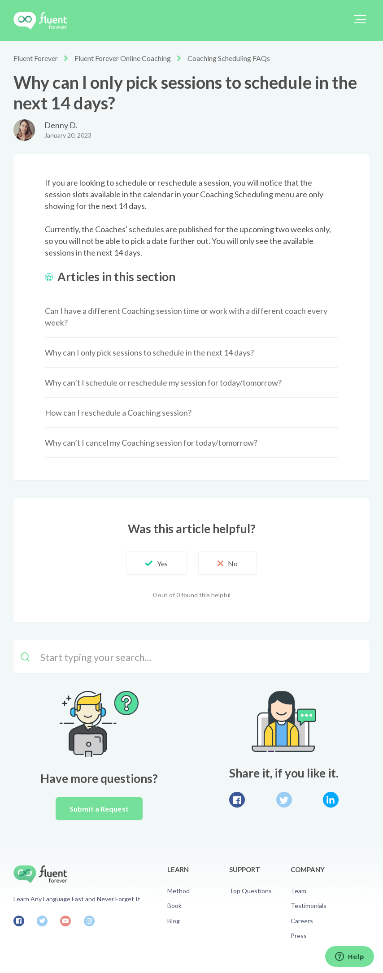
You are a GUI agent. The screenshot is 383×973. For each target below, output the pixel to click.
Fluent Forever (35, 58)
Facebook (237, 800)
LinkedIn (331, 800)
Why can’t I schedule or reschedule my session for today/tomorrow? (163, 382)
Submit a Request (99, 808)
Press (299, 935)
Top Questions (250, 891)
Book (174, 905)
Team (298, 891)
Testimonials (308, 905)
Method (178, 891)
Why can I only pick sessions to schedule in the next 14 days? (149, 352)
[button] (360, 19)
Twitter (284, 800)
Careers (302, 921)
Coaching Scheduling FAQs (228, 58)
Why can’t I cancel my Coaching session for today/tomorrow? (151, 442)
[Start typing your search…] (191, 656)
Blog (173, 921)
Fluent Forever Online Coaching (122, 58)
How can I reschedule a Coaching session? (118, 412)
